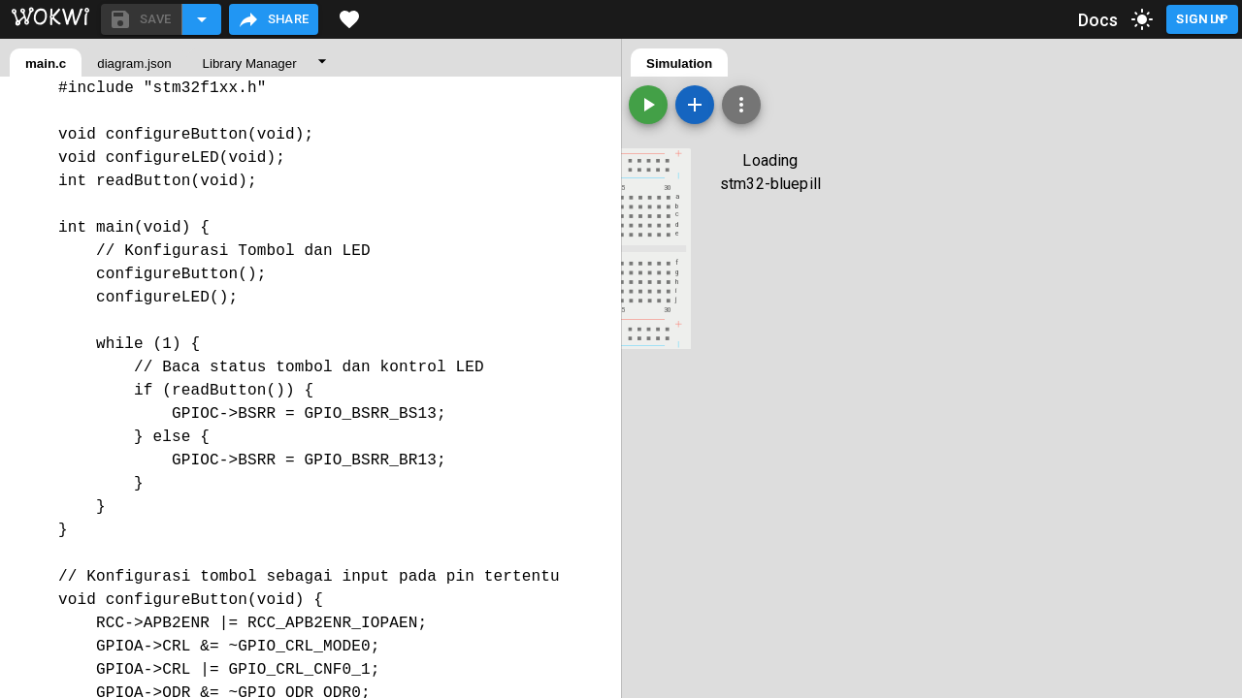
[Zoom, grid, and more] (741, 104)
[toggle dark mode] (1142, 19)
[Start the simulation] (648, 104)
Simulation (679, 63)
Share (273, 19)
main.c (45, 63)
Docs (1098, 20)
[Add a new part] (694, 104)
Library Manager (250, 63)
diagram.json (134, 63)
